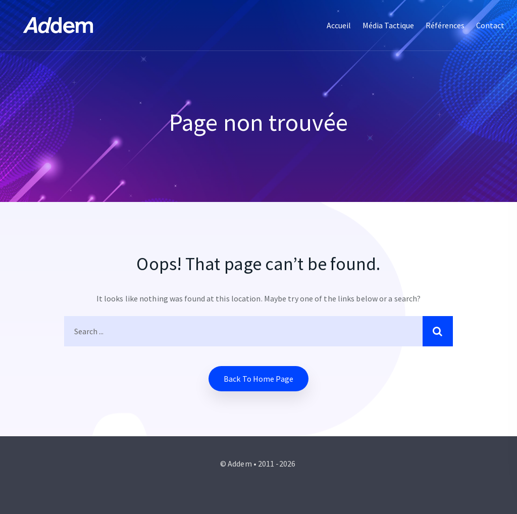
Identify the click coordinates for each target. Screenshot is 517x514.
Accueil (339, 25)
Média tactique (388, 25)
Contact (490, 25)
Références (445, 25)
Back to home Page (258, 379)
